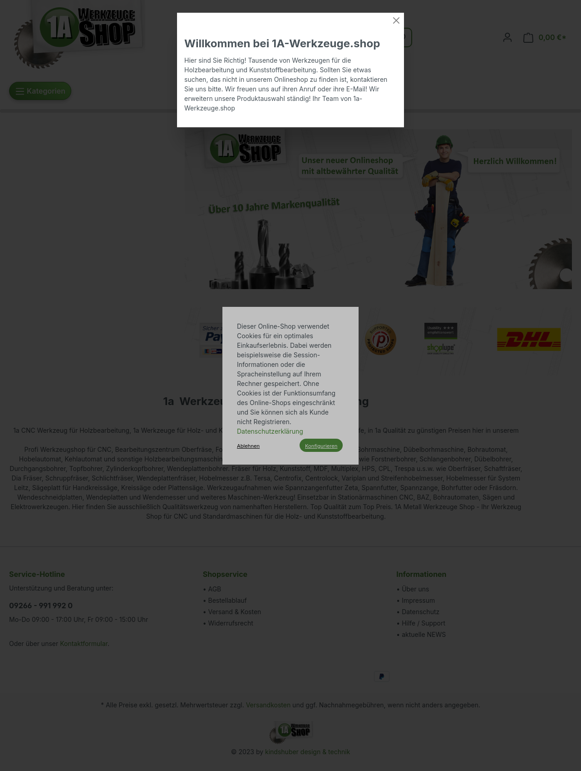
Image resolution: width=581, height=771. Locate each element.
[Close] (396, 20)
